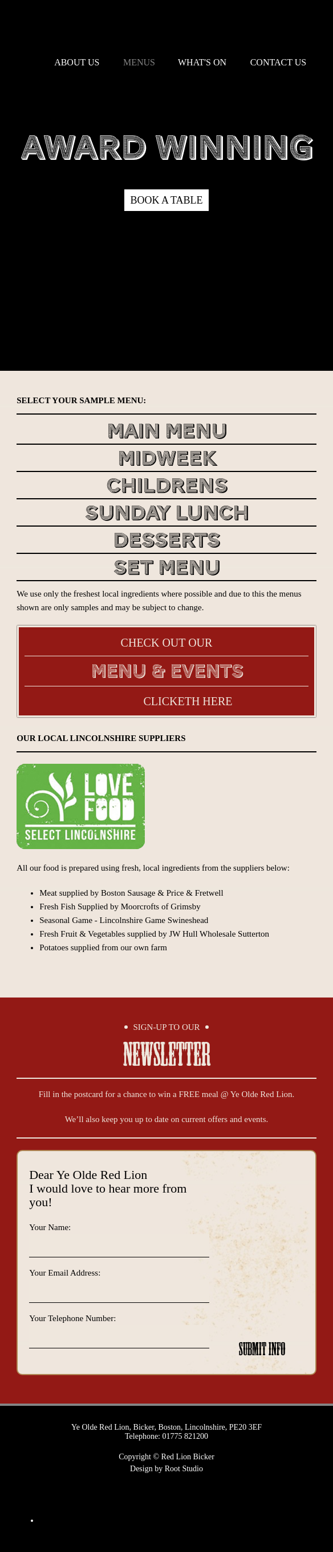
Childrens (167, 487)
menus (139, 62)
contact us (278, 62)
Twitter (152, 1492)
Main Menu (167, 432)
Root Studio (184, 1468)
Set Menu (166, 569)
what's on (202, 62)
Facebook (181, 1492)
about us (76, 62)
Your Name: (50, 1227)
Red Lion (166, 25)
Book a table (166, 200)
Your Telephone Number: (72, 1318)
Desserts (166, 541)
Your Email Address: (64, 1272)
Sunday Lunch (166, 514)
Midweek (166, 460)
